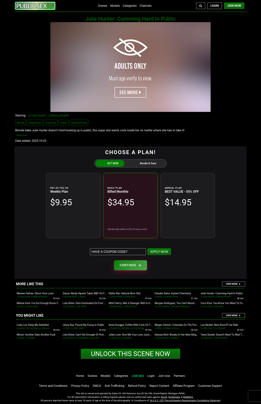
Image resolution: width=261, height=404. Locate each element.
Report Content (159, 386)
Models (115, 5)
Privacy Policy (80, 386)
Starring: (20, 115)
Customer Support (210, 386)
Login (214, 5)
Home (80, 376)
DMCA (97, 386)
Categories (130, 5)
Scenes (102, 5)
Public (63, 122)
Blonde (21, 122)
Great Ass (50, 122)
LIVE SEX (138, 376)
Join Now (234, 5)
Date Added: (23, 141)
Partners (179, 376)
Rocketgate (174, 397)
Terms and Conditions (53, 386)
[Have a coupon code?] (118, 251)
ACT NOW (113, 163)
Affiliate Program (184, 386)
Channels (146, 5)
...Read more (21, 135)
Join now (164, 376)
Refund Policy (137, 386)
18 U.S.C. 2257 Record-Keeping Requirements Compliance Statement (184, 400)
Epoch (164, 397)
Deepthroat (35, 122)
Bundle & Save (148, 163)
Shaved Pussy (79, 122)
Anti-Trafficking (115, 386)
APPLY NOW (159, 252)
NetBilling (188, 397)
